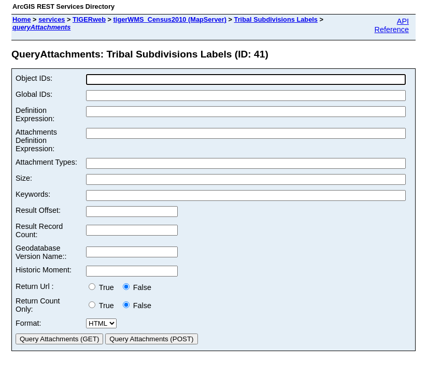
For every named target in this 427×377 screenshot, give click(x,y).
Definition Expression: (35, 114)
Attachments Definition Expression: (36, 140)
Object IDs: (34, 78)
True (103, 287)
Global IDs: (34, 94)
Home (21, 19)
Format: (28, 323)
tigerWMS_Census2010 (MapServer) (169, 19)
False (137, 287)
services (51, 19)
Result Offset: (38, 210)
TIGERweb (89, 19)
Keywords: (33, 194)
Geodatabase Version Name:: (41, 252)
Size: (24, 178)
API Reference (392, 25)
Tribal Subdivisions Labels (276, 19)
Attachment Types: (46, 162)
